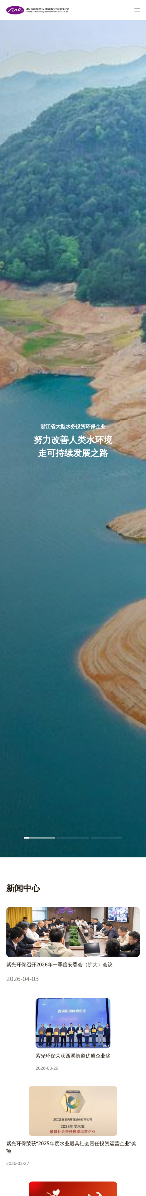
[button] (39, 838)
